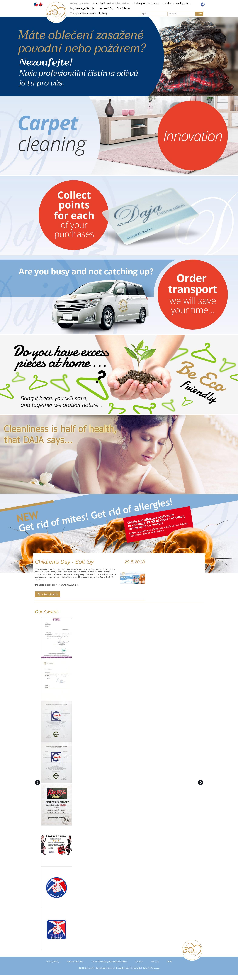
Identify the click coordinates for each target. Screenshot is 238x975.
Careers (139, 961)
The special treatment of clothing (88, 13)
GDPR (169, 961)
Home (73, 3)
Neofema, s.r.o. (154, 968)
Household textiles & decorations (111, 3)
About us (85, 3)
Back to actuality (47, 594)
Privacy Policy (52, 961)
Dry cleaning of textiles (82, 8)
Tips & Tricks (123, 8)
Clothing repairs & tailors (146, 3)
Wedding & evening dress (176, 3)
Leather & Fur (106, 8)
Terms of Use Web (75, 961)
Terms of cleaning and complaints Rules (109, 961)
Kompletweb (135, 968)
